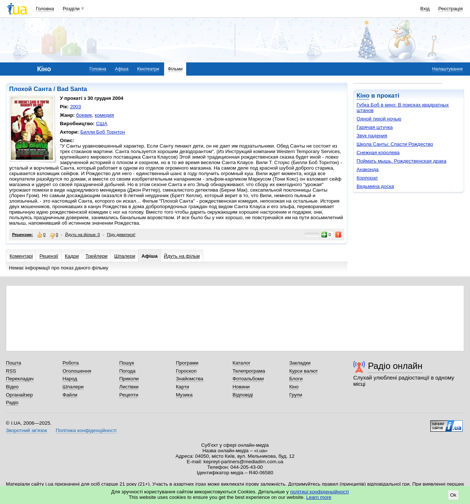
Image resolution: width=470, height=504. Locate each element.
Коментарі (21, 256)
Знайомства (189, 378)
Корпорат (367, 178)
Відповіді (242, 395)
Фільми (175, 69)
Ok (453, 495)
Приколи (129, 378)
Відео (12, 386)
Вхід (425, 8)
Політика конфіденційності (86, 430)
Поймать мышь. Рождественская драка (401, 161)
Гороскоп (186, 371)
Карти (182, 386)
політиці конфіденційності (319, 491)
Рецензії (48, 256)
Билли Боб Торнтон (102, 132)
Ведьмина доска (375, 186)
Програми (187, 363)
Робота (70, 363)
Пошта (13, 363)
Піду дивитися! (121, 234)
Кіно (363, 95)
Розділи (71, 8)
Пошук (126, 363)
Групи (295, 395)
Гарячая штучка (375, 127)
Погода (127, 371)
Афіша (122, 69)
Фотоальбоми (248, 378)
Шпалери (124, 256)
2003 (75, 106)
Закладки (300, 363)
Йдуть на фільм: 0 (82, 234)
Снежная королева (378, 152)
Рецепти (128, 395)
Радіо (12, 402)
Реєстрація (450, 8)
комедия (104, 115)
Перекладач (19, 378)
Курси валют (303, 371)
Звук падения (372, 135)
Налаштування (447, 69)
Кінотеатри (148, 69)
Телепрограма (248, 371)
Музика (184, 395)
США (101, 123)
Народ (69, 378)
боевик (84, 115)
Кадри (72, 256)
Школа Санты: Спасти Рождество (395, 144)
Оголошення (76, 371)
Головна (45, 8)
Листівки (129, 386)
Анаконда (368, 169)
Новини (241, 386)
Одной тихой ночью (379, 119)
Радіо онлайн (395, 366)
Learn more (319, 497)
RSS (11, 371)
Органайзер (19, 395)
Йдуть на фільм (182, 256)
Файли (69, 395)
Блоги (296, 378)
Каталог (241, 363)
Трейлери (97, 256)
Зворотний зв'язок (26, 430)
